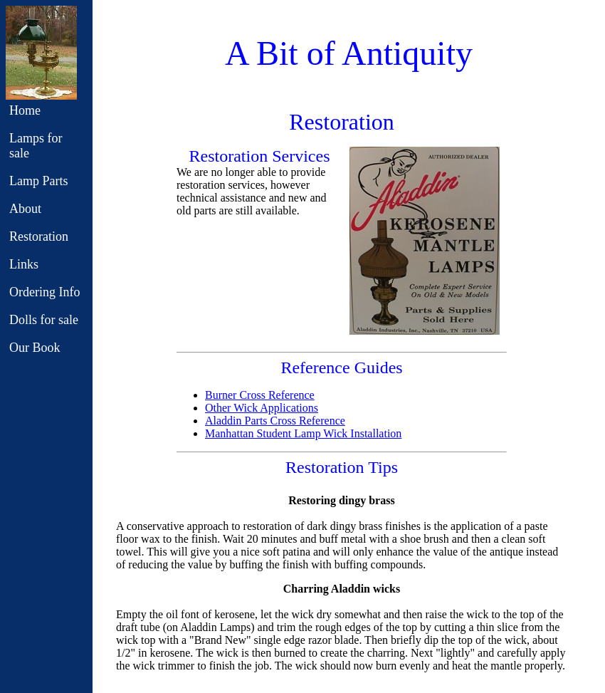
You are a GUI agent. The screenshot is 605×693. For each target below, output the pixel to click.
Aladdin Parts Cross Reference (275, 421)
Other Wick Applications (261, 408)
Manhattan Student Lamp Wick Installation (303, 433)
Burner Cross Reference (260, 395)
